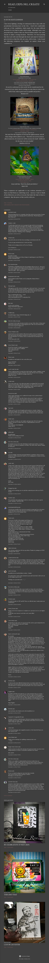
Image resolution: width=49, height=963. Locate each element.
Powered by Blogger (24, 956)
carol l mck (11, 571)
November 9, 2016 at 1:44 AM (14, 249)
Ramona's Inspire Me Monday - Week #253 (24, 80)
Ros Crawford (11, 264)
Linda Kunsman (12, 557)
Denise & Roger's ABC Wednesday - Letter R (24, 179)
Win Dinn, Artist (12, 441)
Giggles (10, 691)
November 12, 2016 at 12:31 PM (14, 713)
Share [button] (5, 202)
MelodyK (10, 286)
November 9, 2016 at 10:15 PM (14, 428)
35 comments (10, 897)
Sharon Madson (12, 331)
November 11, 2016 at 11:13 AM (14, 616)
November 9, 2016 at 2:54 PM (14, 377)
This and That (10, 894)
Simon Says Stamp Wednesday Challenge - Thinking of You (24, 129)
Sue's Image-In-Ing (24, 182)
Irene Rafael (11, 737)
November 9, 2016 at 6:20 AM (14, 308)
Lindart (10, 381)
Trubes (10, 518)
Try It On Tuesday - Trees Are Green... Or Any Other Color (24, 79)
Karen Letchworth (12, 634)
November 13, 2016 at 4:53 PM (14, 733)
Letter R (12, 204)
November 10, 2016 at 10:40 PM (14, 503)
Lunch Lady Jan (12, 369)
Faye (9, 408)
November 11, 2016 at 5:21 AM (14, 514)
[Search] (44, 4)
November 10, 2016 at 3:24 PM (14, 459)
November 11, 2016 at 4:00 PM (14, 676)
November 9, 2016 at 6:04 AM (14, 299)
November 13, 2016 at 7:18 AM (14, 723)
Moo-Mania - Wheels (24, 131)
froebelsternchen (12, 276)
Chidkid (10, 312)
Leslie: (9, 463)
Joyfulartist (11, 212)
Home (10, 10)
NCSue (10, 253)
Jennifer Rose (11, 781)
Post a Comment (8, 795)
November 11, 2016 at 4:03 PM (14, 687)
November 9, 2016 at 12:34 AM (14, 233)
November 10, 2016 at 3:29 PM (14, 493)
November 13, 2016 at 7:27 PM (14, 754)
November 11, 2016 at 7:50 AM (14, 544)
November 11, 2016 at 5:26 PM (14, 704)
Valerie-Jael (11, 548)
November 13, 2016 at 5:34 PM (14, 742)
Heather (10, 497)
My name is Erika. (12, 587)
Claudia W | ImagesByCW (14, 717)
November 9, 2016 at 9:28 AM (14, 365)
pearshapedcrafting (13, 507)
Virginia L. (10, 223)
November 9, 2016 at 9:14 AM (14, 353)
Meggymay (11, 488)
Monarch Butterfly (25, 204)
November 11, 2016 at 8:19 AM (14, 553)
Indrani (10, 419)
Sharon (10, 357)
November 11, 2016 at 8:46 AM (14, 567)
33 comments (10, 847)
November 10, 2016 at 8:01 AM (14, 448)
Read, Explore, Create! (23, 4)
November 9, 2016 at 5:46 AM (14, 272)
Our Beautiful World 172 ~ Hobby (24, 180)
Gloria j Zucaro (11, 608)
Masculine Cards (18, 204)
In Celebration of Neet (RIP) (16, 845)
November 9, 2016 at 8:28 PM (14, 414)
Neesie (10, 771)
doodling (9, 204)
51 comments (10, 947)
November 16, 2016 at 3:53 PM (14, 792)
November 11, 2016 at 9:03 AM (14, 582)
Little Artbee (11, 620)
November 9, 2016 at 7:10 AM (14, 316)
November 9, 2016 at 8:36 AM (14, 327)
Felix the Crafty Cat (13, 321)
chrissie (10, 237)
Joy (9, 452)
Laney (9, 727)
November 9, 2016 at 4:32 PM (14, 404)
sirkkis (9, 432)
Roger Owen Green (13, 746)
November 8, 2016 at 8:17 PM (14, 219)
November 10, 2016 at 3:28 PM (14, 484)
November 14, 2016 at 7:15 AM (14, 766)
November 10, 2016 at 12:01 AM (14, 437)
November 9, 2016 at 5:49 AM (14, 282)
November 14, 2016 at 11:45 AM (14, 777)
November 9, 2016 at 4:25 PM (14, 389)
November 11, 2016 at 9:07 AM (14, 595)
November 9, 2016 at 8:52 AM (14, 341)
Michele (10, 708)
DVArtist (10, 680)
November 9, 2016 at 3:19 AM (14, 260)
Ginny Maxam (11, 345)
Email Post (9, 202)
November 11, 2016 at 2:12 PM (14, 629)
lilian (9, 303)
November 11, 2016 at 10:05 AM (14, 604)
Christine (10, 599)
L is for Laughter (12, 944)
